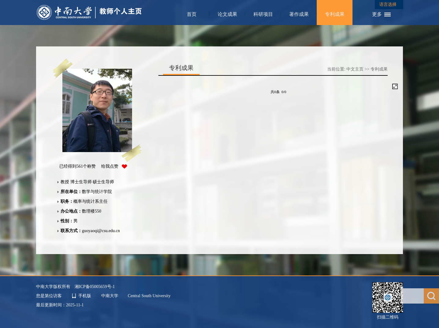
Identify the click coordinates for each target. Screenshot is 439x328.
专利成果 (335, 14)
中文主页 (354, 69)
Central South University (149, 295)
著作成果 (299, 14)
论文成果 (227, 14)
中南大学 (110, 295)
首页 (192, 14)
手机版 (84, 295)
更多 (377, 14)
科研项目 (263, 14)
